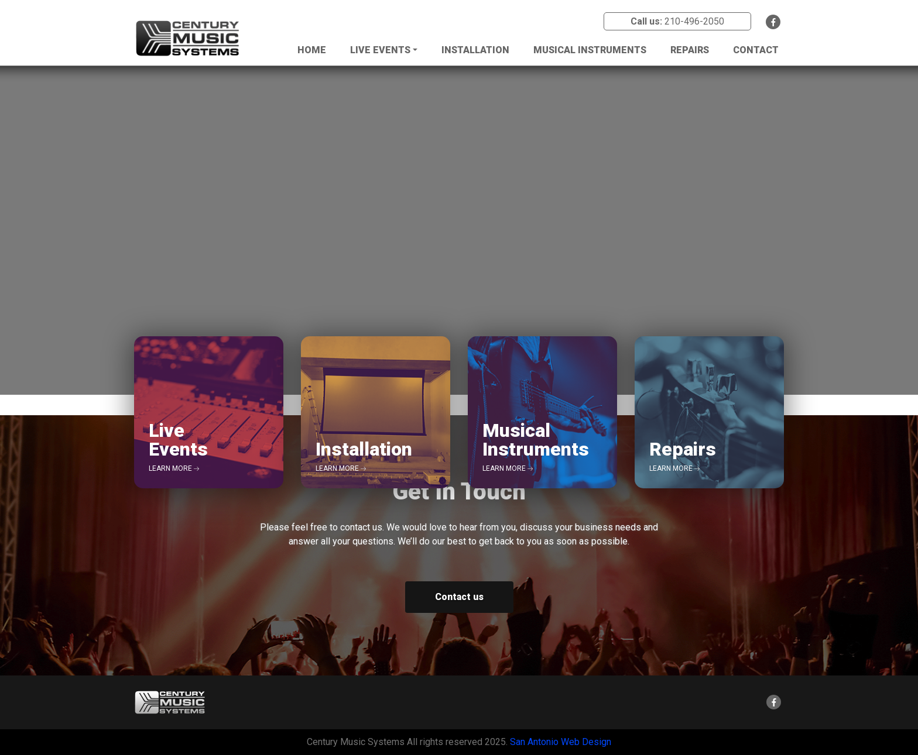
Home (311, 50)
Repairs (689, 50)
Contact (756, 50)
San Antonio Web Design (560, 741)
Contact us (459, 596)
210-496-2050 (694, 21)
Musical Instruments (589, 50)
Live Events (380, 50)
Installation (475, 50)
